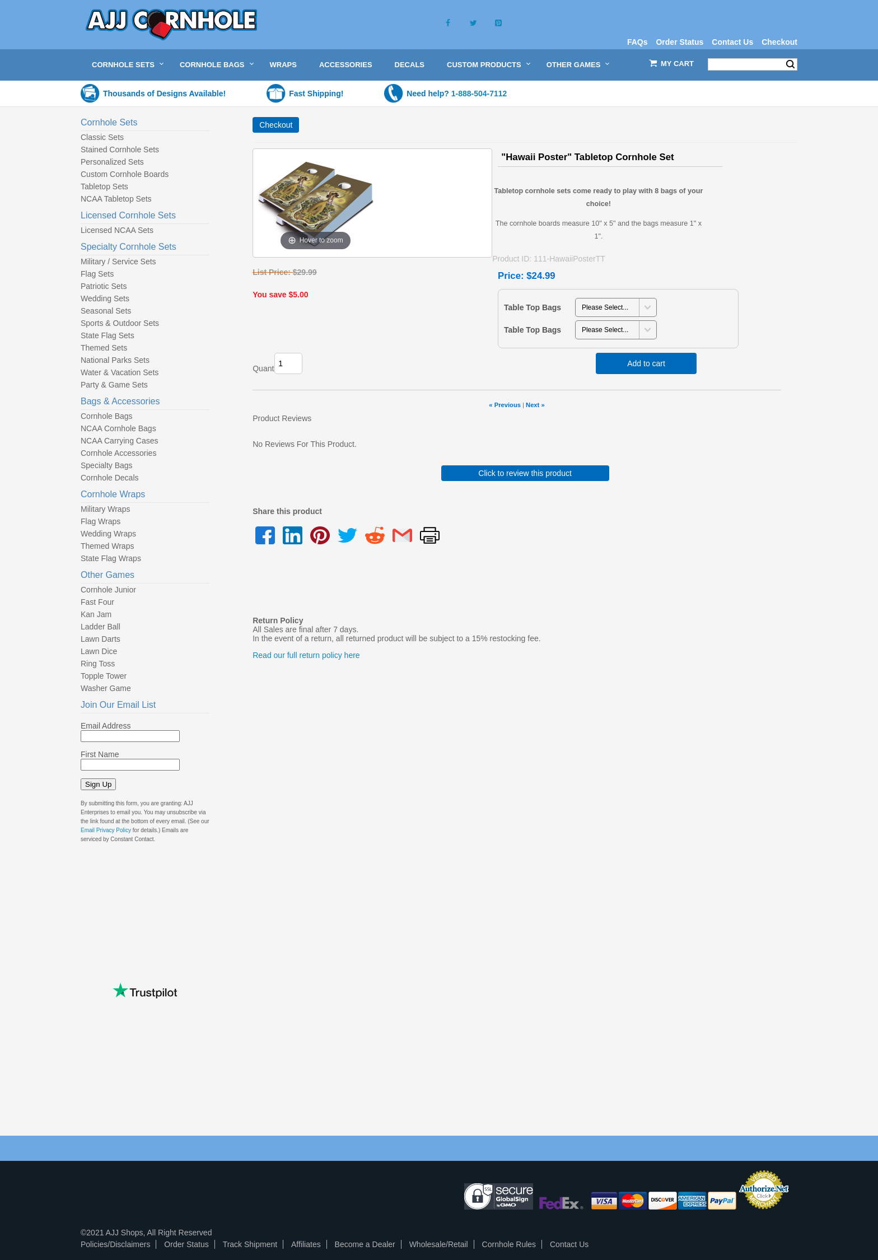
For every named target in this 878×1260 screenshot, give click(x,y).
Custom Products (484, 64)
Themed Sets (104, 347)
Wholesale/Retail (438, 1244)
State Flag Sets (107, 335)
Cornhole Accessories (118, 453)
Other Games (574, 64)
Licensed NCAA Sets (117, 230)
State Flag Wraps (111, 558)
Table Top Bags (532, 307)
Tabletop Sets (104, 186)
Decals (409, 64)
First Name (100, 754)
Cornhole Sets (123, 64)
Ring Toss (98, 663)
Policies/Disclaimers (115, 1244)
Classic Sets (102, 137)
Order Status (679, 42)
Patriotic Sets (104, 286)
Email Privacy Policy (106, 830)
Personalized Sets (112, 161)
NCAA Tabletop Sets (116, 198)
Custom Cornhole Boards (125, 174)
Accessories (345, 64)
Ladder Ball (100, 626)
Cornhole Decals (110, 477)
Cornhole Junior (108, 589)
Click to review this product (525, 473)
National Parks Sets (115, 360)
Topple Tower (104, 675)
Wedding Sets (105, 298)
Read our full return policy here (306, 655)
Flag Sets (97, 273)
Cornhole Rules (509, 1244)
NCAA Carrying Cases (119, 440)
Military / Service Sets (118, 261)
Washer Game (106, 688)
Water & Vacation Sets (119, 372)
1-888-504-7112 (479, 93)
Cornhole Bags (212, 64)
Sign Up (98, 784)
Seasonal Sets (106, 310)
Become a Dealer (365, 1244)
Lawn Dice (99, 651)
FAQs (637, 42)
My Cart (677, 63)
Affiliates (306, 1244)
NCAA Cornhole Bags (118, 428)
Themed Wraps (107, 546)
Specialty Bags (107, 465)
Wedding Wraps (108, 533)
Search (790, 64)
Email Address (105, 725)
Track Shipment (250, 1244)
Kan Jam (96, 614)
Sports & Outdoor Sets (120, 323)
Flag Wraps (100, 521)
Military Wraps (105, 509)
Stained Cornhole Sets (120, 149)
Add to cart (646, 363)
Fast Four (97, 602)
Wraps (283, 64)
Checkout (779, 42)
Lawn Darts (100, 638)
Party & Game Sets (114, 384)
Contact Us (732, 42)
